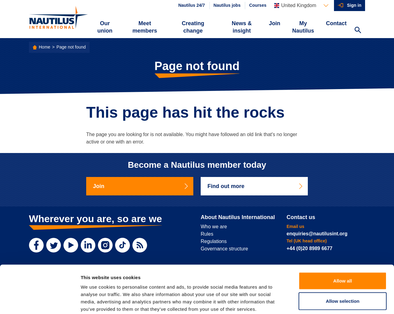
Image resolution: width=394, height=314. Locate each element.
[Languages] (301, 5)
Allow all (342, 248)
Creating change (193, 27)
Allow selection (342, 269)
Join (274, 23)
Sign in (354, 5)
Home (44, 47)
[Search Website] (357, 30)
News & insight (242, 27)
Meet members (144, 27)
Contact (336, 23)
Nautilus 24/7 (191, 5)
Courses (257, 5)
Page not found (71, 47)
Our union (104, 27)
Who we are (214, 226)
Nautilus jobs (227, 5)
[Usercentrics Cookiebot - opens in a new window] (40, 302)
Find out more (255, 186)
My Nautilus (303, 27)
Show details (323, 301)
